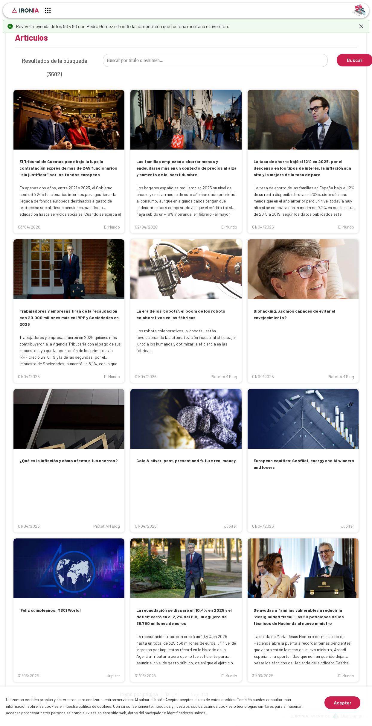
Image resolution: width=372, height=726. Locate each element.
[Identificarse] (358, 10)
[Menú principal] (47, 11)
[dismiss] (361, 26)
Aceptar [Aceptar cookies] (342, 702)
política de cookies (95, 706)
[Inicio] (25, 10)
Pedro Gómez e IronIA (107, 26)
